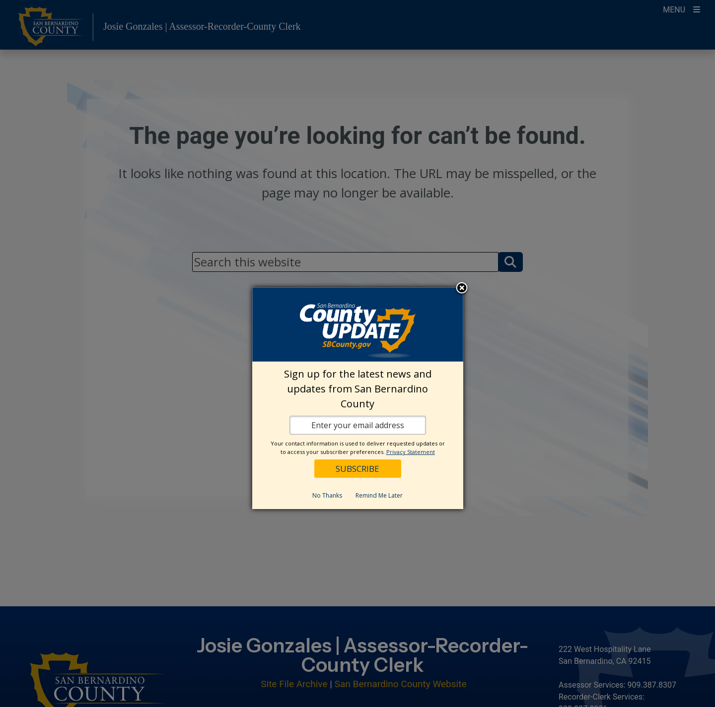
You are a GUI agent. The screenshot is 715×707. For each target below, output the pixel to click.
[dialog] (357, 398)
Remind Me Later (379, 495)
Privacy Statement (410, 451)
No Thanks (327, 495)
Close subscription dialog (461, 288)
